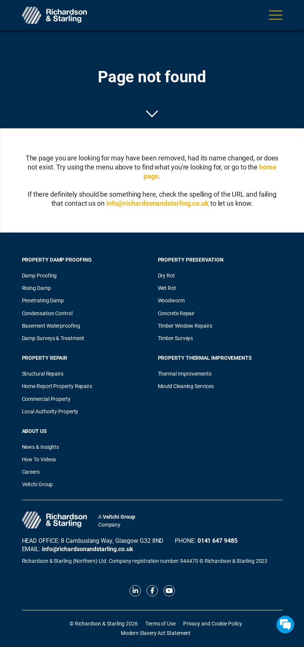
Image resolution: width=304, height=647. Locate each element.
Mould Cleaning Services (186, 386)
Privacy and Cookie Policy (212, 623)
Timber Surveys (175, 338)
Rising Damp (36, 287)
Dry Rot (166, 275)
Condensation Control (47, 313)
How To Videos (39, 459)
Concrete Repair (176, 313)
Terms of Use (160, 623)
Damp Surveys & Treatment (53, 338)
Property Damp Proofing (57, 259)
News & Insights (40, 446)
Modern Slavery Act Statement (156, 632)
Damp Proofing (39, 275)
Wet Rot (167, 287)
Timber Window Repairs (185, 325)
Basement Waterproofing (51, 325)
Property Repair (45, 357)
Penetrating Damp (43, 300)
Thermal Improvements (184, 373)
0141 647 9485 (218, 540)
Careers (31, 471)
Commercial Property (46, 398)
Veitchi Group (37, 484)
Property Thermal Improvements (205, 357)
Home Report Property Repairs (57, 386)
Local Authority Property (50, 411)
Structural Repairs (42, 373)
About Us (34, 430)
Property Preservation (191, 259)
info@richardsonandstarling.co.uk (157, 203)
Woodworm (171, 300)
